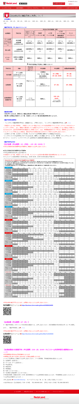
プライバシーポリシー (58, 391)
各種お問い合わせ (73, 1)
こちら (69, 122)
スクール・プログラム (33, 8)
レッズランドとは (6, 8)
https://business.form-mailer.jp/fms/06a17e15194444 (37, 334)
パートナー (59, 8)
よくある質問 (17, 391)
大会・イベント (46, 8)
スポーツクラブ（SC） (72, 8)
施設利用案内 (19, 8)
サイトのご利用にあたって (42, 391)
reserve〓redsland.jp (19, 379)
